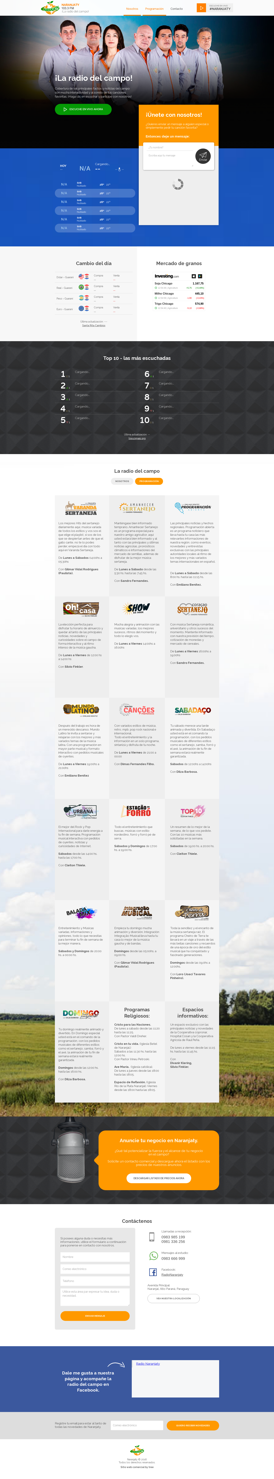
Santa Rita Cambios (93, 325)
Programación (154, 8)
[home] (65, 7)
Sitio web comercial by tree (137, 1467)
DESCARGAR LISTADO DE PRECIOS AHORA (159, 1178)
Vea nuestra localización (173, 1298)
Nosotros (132, 8)
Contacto (177, 8)
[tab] (122, 481)
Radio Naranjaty (148, 1364)
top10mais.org (137, 438)
